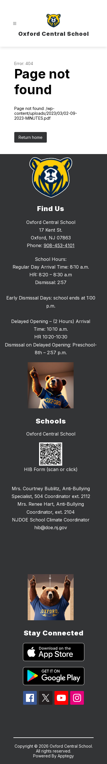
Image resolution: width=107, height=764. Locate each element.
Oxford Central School (50, 434)
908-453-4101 (59, 245)
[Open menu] (14, 23)
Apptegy (66, 755)
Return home (31, 137)
